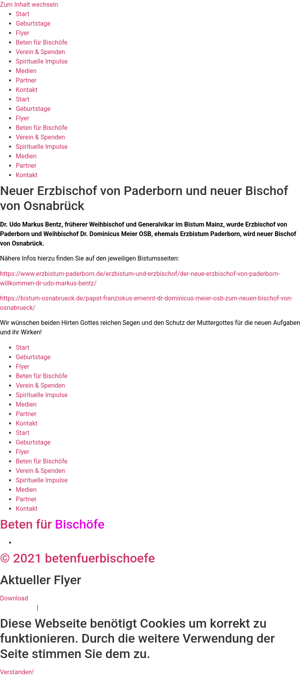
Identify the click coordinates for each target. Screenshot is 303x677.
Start (22, 14)
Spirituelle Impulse (41, 61)
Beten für (52, 524)
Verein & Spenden (40, 52)
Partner (26, 80)
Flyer (22, 33)
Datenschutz (17, 607)
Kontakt (26, 90)
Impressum (56, 607)
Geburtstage (33, 23)
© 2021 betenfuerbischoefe (77, 558)
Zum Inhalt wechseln (29, 4)
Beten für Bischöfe (41, 42)
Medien (26, 71)
